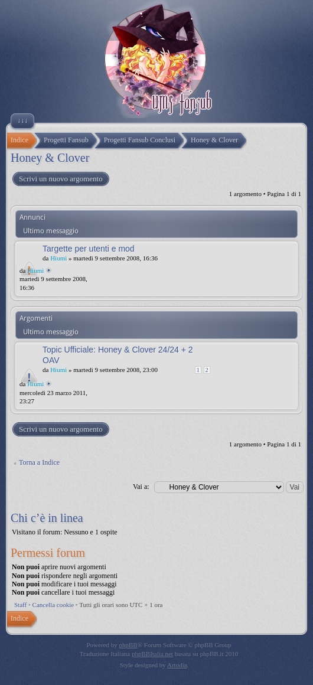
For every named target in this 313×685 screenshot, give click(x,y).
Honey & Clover (50, 157)
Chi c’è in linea (47, 517)
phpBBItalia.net (152, 653)
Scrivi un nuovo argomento (60, 179)
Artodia (177, 664)
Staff (20, 604)
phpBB (128, 644)
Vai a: (141, 486)
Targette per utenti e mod (89, 248)
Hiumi (58, 258)
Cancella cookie (53, 604)
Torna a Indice (39, 462)
